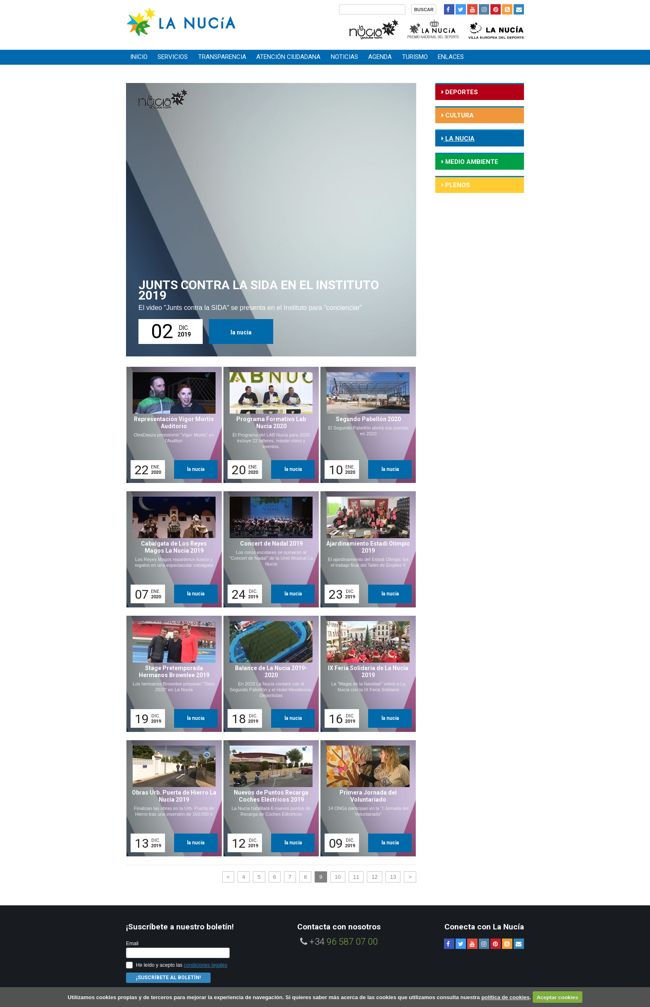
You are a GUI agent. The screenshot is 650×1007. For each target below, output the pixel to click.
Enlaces (451, 57)
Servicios (173, 57)
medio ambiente (471, 162)
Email (132, 943)
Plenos (457, 185)
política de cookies (505, 997)
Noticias (344, 57)
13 (393, 877)
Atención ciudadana (288, 57)
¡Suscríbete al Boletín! (168, 977)
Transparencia (222, 57)
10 (338, 877)
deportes (461, 92)
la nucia (241, 332)
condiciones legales (205, 965)
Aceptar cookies (557, 997)
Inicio (139, 57)
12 (374, 877)
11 (356, 877)
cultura (459, 115)
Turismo (415, 57)
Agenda (380, 57)
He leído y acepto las (181, 965)
